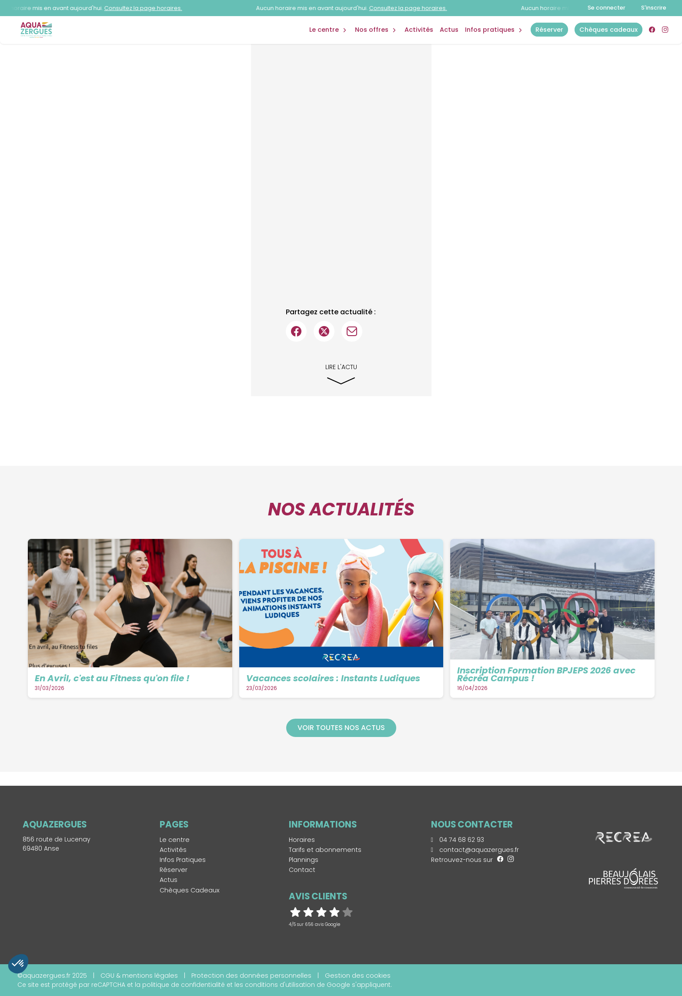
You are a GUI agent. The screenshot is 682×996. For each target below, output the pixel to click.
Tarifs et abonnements (325, 849)
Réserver (173, 869)
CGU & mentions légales (139, 975)
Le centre (175, 839)
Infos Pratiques (490, 30)
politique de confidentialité (183, 984)
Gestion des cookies (358, 975)
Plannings (303, 859)
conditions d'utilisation (280, 984)
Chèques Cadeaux (190, 890)
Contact (302, 869)
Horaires (302, 839)
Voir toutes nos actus (341, 728)
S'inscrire (653, 7)
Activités (419, 30)
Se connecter (606, 7)
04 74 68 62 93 (457, 839)
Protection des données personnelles (251, 975)
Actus (449, 30)
